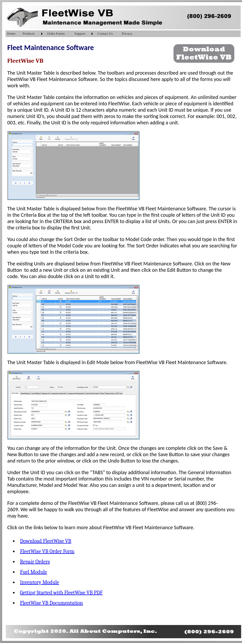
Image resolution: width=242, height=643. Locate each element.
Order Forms (56, 33)
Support (79, 33)
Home (11, 33)
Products (28, 33)
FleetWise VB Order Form (47, 551)
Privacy (127, 33)
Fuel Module (33, 572)
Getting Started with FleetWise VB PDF (61, 593)
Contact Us (105, 33)
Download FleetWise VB (45, 541)
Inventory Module (39, 582)
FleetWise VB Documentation (51, 603)
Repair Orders (35, 562)
